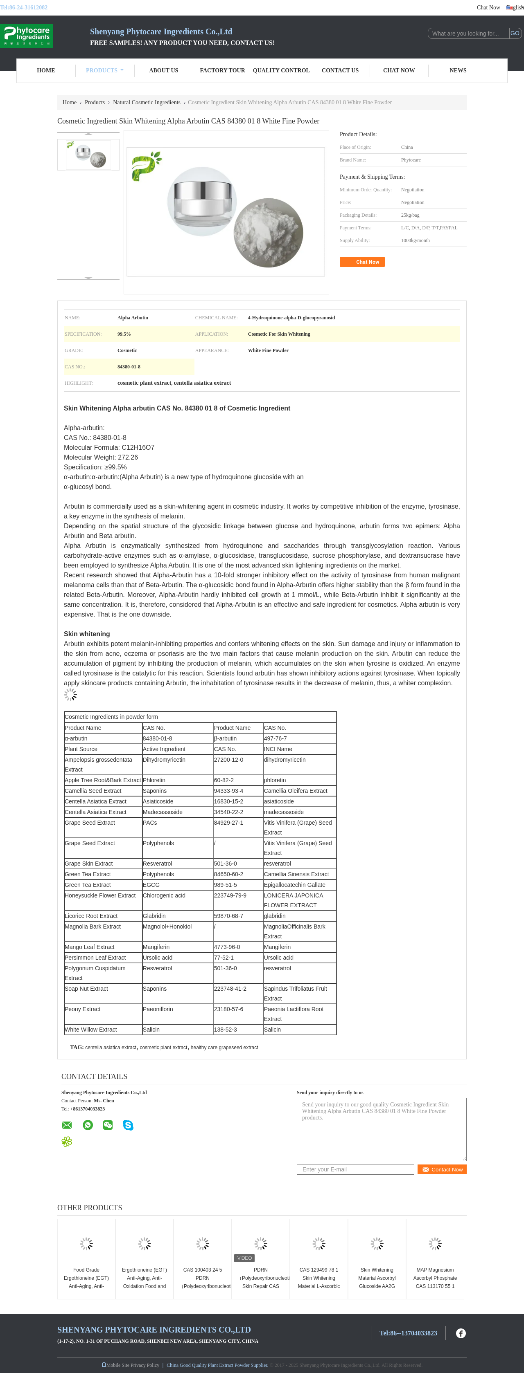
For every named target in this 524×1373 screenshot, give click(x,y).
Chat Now (488, 7)
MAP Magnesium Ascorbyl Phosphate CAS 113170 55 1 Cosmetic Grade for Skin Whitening (435, 1286)
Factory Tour (222, 70)
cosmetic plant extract (163, 1047)
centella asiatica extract (110, 1047)
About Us (163, 70)
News (458, 70)
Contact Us (340, 70)
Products (105, 70)
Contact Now (442, 1170)
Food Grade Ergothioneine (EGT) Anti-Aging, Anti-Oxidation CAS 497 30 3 (86, 1286)
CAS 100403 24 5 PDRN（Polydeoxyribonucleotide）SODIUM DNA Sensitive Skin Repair (203, 1286)
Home (46, 70)
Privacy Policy (145, 1365)
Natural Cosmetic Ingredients (147, 102)
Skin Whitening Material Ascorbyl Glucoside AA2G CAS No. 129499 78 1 (377, 1286)
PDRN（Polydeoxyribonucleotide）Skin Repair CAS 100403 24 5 (262, 1282)
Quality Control (281, 70)
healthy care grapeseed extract (224, 1047)
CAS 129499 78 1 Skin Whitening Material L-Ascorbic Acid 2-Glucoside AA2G (319, 1286)
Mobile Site (115, 1365)
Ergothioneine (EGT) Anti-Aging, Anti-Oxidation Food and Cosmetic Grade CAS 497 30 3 (144, 1286)
